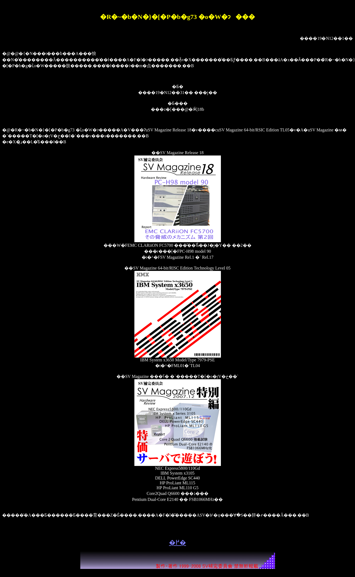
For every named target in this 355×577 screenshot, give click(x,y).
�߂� (177, 542)
